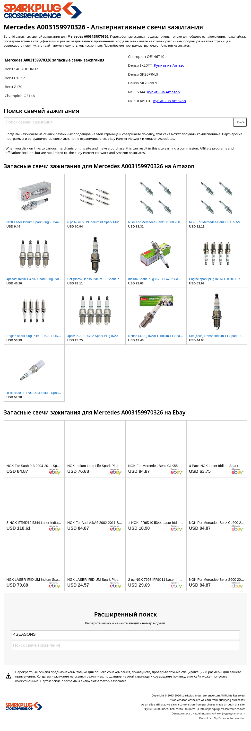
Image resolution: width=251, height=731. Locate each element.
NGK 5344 (137, 91)
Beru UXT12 (15, 77)
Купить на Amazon (170, 65)
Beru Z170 (13, 86)
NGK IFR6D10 (140, 100)
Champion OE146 (20, 95)
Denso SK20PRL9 (142, 82)
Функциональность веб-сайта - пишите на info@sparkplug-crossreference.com (194, 709)
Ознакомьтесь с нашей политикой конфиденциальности (208, 713)
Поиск (239, 122)
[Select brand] (125, 634)
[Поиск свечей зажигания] (119, 122)
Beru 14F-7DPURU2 (21, 68)
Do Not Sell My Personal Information (222, 718)
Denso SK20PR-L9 (143, 74)
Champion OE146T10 (146, 56)
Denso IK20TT (140, 65)
